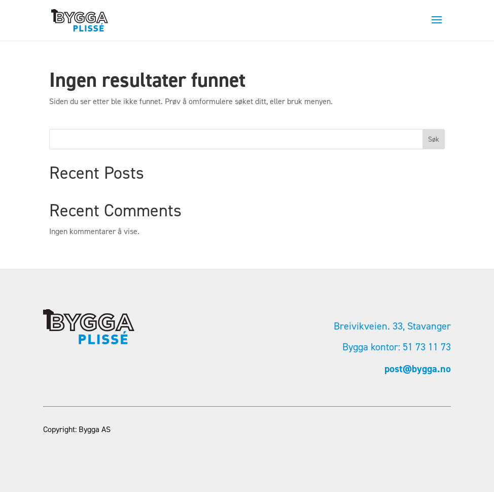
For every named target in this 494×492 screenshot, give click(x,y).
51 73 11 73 (427, 346)
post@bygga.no (417, 368)
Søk (433, 139)
